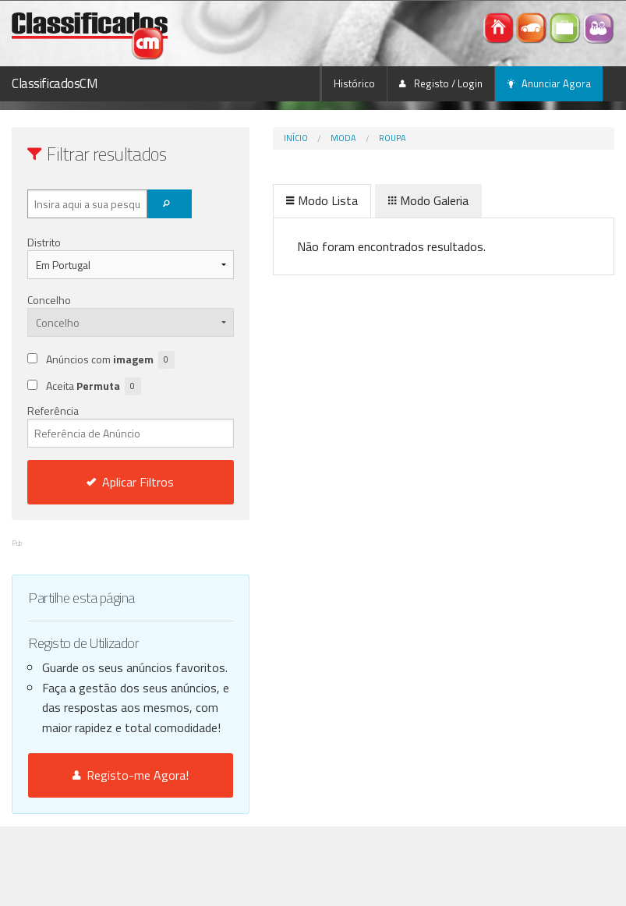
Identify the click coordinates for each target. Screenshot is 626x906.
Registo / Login (441, 83)
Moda (291, 138)
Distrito (44, 242)
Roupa (340, 138)
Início (244, 138)
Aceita (93, 406)
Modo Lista (270, 200)
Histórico (354, 83)
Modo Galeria (376, 200)
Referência (104, 444)
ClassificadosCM (55, 83)
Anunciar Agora (549, 83)
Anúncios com (98, 386)
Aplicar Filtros (104, 501)
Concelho (49, 300)
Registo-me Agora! (104, 854)
